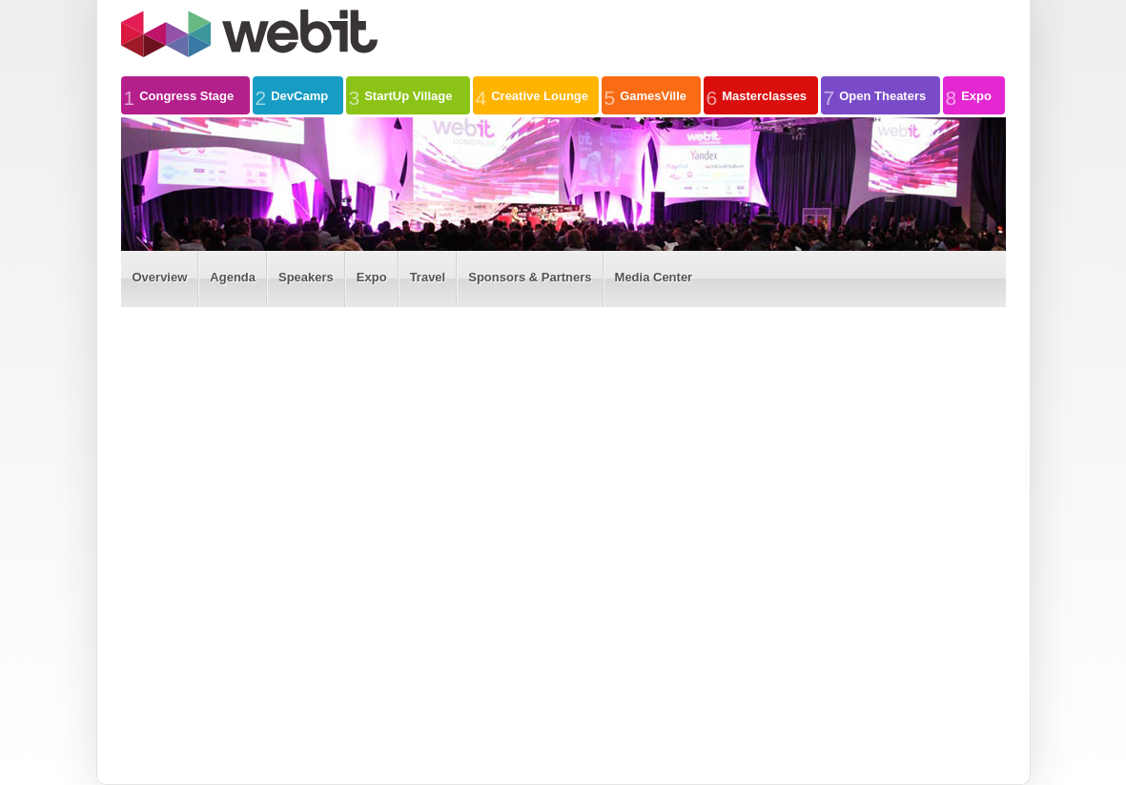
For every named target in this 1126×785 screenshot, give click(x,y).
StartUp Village (401, 95)
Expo (969, 95)
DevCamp (292, 95)
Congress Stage (179, 95)
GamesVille (645, 95)
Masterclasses (757, 95)
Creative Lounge (532, 95)
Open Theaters (875, 95)
